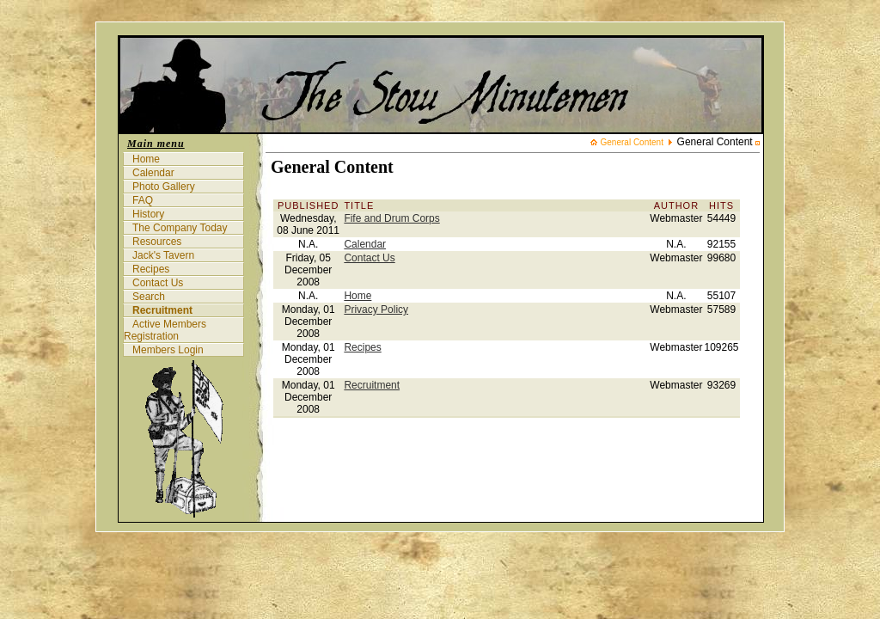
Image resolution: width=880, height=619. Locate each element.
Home (146, 159)
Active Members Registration (165, 330)
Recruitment (162, 310)
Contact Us (157, 283)
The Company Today (180, 228)
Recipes (150, 269)
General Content (632, 142)
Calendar (153, 173)
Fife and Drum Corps (391, 218)
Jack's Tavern (163, 255)
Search (148, 297)
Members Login (168, 350)
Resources (156, 242)
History (148, 214)
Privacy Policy (376, 309)
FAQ (142, 200)
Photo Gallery (163, 187)
